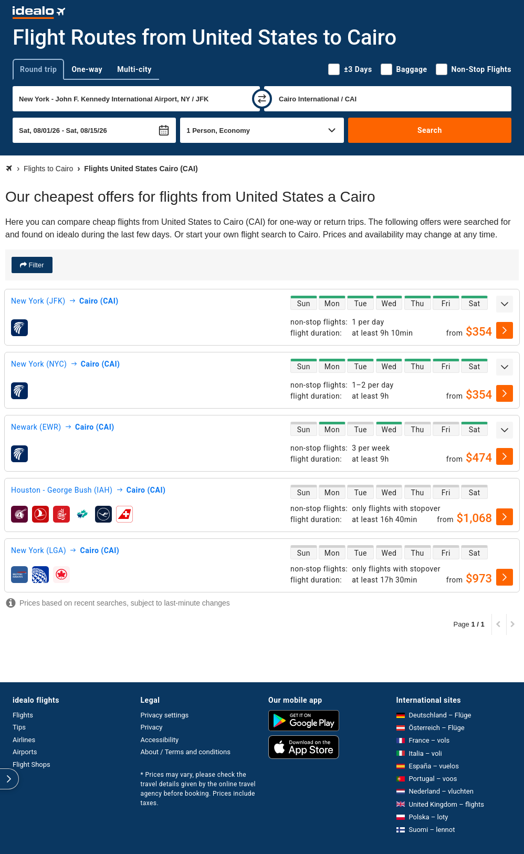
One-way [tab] (86, 69)
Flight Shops (31, 764)
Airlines (24, 740)
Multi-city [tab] (134, 69)
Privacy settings (165, 715)
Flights (23, 715)
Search (429, 130)
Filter (35, 265)
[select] (504, 330)
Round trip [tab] (38, 69)
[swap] (262, 99)
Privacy (152, 727)
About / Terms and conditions (185, 752)
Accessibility (160, 740)
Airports (25, 752)
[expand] (504, 304)
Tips (19, 727)
